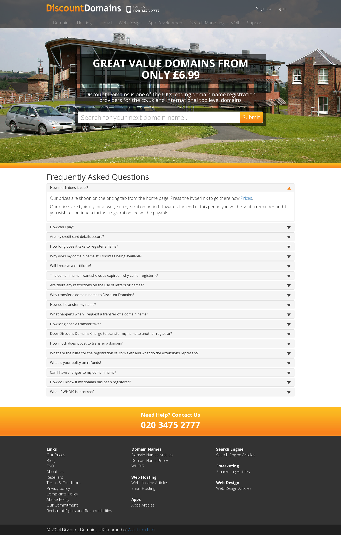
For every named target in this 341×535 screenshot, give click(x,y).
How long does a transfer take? (75, 324)
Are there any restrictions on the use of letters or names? (97, 285)
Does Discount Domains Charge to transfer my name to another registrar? (111, 333)
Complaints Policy (62, 494)
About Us (55, 471)
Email (106, 23)
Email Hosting (143, 488)
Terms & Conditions (64, 482)
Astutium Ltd (140, 530)
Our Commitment (62, 505)
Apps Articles (143, 505)
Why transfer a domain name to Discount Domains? (92, 294)
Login (281, 8)
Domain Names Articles (152, 454)
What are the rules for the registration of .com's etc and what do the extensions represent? (124, 353)
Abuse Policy (58, 499)
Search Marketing (207, 23)
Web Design (130, 23)
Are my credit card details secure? (77, 236)
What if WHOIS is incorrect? (72, 391)
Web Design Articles (233, 488)
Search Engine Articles (235, 454)
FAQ (50, 465)
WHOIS (137, 465)
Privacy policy (58, 488)
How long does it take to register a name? (84, 246)
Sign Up (263, 8)
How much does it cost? (69, 187)
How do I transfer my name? (73, 304)
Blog (51, 460)
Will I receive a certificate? (70, 265)
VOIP (236, 23)
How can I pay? (62, 227)
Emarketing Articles (233, 471)
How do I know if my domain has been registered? (90, 382)
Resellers (55, 477)
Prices (246, 198)
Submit (251, 117)
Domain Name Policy (149, 460)
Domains (61, 23)
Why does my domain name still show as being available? (96, 256)
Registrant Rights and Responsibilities (79, 510)
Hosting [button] (86, 23)
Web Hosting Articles (149, 482)
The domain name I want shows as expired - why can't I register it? (104, 275)
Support (255, 23)
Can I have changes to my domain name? (83, 372)
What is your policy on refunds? (75, 362)
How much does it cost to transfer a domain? (86, 343)
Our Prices (56, 454)
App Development (166, 23)
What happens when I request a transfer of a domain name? (99, 314)
